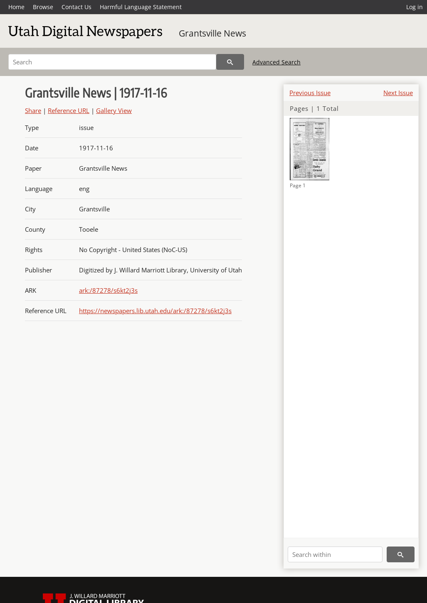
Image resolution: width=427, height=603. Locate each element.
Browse (43, 7)
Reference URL (68, 110)
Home (16, 7)
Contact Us (76, 7)
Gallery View (114, 110)
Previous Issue (310, 92)
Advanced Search (276, 62)
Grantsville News (212, 33)
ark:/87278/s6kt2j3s (108, 290)
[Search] (112, 62)
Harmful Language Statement (141, 7)
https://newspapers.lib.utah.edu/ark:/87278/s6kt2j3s (155, 310)
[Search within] (335, 554)
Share (33, 110)
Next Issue (398, 92)
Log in (414, 7)
